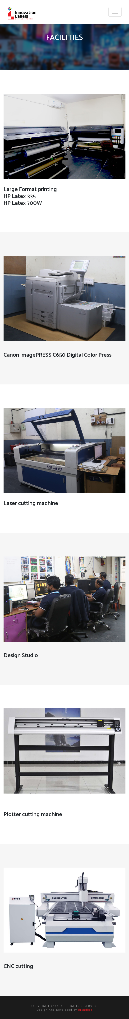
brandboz (85, 1010)
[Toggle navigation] (115, 12)
